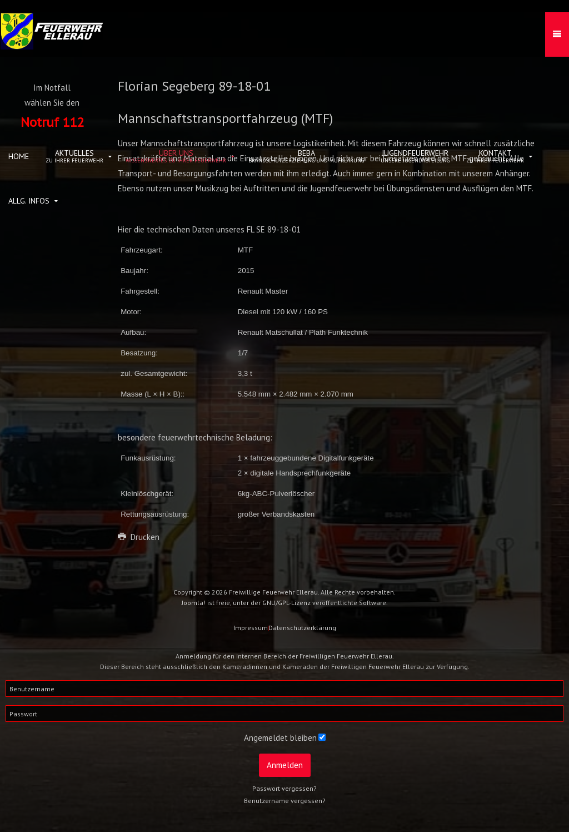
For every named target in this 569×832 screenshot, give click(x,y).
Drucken (138, 537)
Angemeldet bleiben (280, 737)
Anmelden (285, 765)
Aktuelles (74, 156)
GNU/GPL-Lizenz (286, 602)
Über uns (176, 156)
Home (18, 156)
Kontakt (495, 156)
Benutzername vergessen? (285, 800)
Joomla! (194, 602)
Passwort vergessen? (284, 788)
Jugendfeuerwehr (415, 156)
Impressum (250, 627)
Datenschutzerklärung (302, 627)
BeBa (306, 156)
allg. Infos (28, 201)
